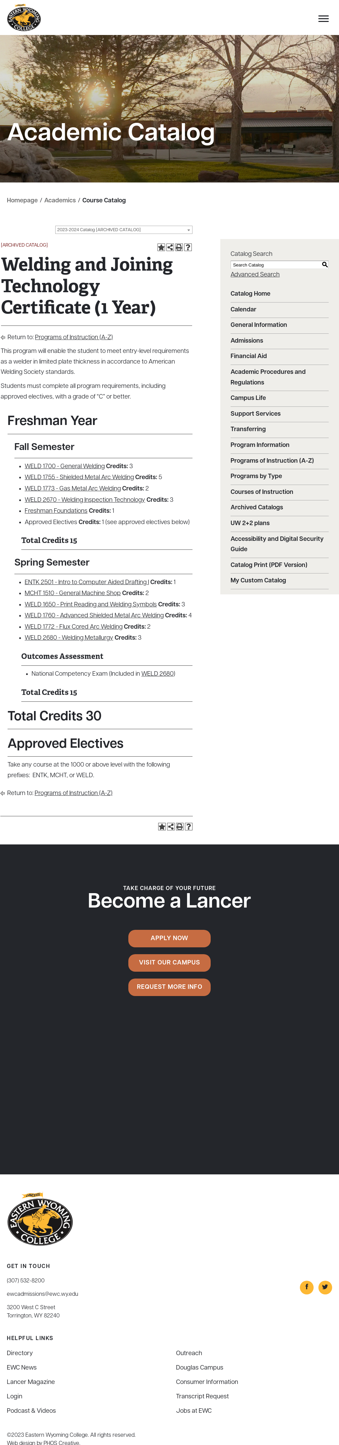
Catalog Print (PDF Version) (269, 565)
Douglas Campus (199, 1368)
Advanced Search (255, 275)
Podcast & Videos (31, 1411)
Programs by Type (256, 476)
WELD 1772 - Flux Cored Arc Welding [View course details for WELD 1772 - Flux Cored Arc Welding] (73, 627)
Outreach (189, 1353)
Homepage (22, 201)
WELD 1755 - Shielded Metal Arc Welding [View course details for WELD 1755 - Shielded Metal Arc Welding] (79, 477)
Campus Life (248, 398)
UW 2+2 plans (250, 523)
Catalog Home (250, 294)
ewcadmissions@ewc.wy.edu (42, 1294)
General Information (259, 325)
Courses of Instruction (262, 492)
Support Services (256, 414)
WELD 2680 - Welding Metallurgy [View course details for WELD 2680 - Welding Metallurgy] (69, 638)
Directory (20, 1353)
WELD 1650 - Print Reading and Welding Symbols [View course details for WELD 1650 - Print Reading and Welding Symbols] (91, 605)
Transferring (248, 429)
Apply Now (169, 938)
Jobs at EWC (194, 1411)
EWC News (22, 1368)
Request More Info (169, 987)
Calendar (243, 310)
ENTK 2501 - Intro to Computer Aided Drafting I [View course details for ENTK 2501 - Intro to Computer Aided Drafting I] (87, 582)
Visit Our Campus (169, 963)
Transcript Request (202, 1397)
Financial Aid (249, 356)
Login (14, 1397)
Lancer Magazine (31, 1382)
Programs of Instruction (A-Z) (74, 337)
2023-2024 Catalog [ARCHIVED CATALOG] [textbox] (99, 230)
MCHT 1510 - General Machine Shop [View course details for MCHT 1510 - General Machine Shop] (73, 593)
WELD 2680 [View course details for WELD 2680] (157, 674)
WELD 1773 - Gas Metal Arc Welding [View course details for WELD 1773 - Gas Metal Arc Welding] (73, 489)
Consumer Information (207, 1382)
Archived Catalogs (257, 508)
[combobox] (123, 230)
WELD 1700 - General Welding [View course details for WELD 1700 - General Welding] (65, 466)
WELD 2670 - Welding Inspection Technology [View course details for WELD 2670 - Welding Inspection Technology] (85, 500)
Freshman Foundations (56, 511)
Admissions (247, 341)
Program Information (260, 445)
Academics (60, 201)
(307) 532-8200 (26, 1281)
